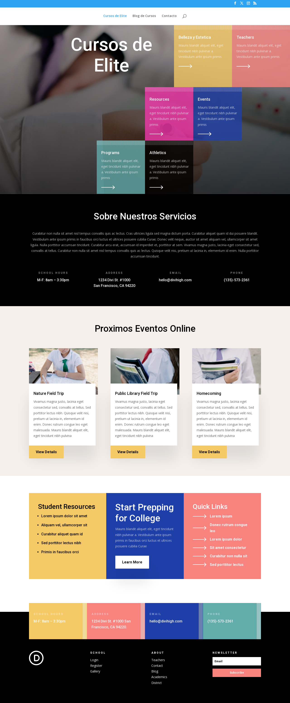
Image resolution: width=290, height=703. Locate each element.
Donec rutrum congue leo (228, 528)
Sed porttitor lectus (227, 564)
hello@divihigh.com (175, 280)
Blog (154, 671)
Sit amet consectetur (228, 548)
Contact (157, 665)
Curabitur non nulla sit (228, 556)
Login (94, 660)
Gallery (95, 671)
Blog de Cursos (144, 16)
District (156, 683)
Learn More (132, 562)
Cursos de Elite (115, 16)
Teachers (158, 660)
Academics (159, 677)
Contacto (169, 16)
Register (96, 665)
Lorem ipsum (221, 516)
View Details (46, 452)
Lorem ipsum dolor (226, 539)
